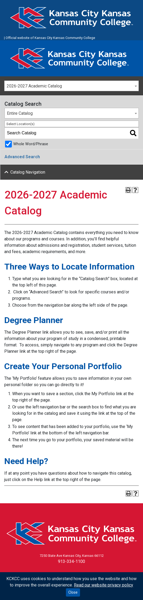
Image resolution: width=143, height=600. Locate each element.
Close (73, 592)
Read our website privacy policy (103, 585)
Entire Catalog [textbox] (20, 113)
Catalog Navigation (27, 172)
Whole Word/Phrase (30, 144)
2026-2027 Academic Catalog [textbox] (34, 86)
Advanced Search (22, 156)
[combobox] (71, 86)
